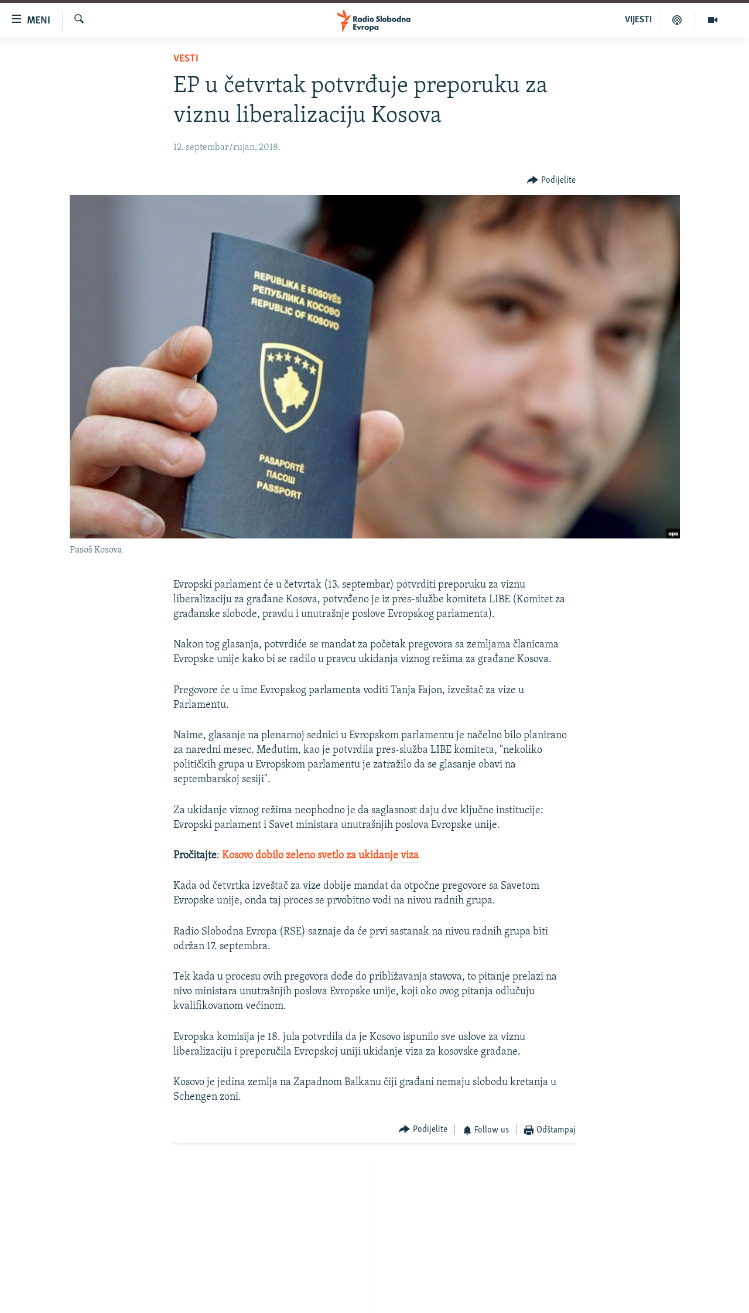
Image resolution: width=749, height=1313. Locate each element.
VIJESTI (638, 20)
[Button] (551, 180)
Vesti (186, 58)
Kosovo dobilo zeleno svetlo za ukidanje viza (320, 855)
